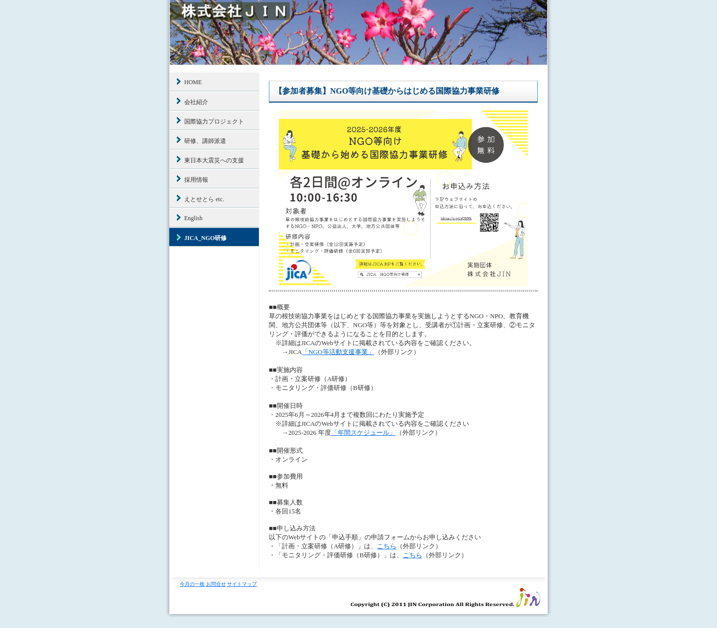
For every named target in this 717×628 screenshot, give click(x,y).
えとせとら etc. (204, 199)
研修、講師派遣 (205, 140)
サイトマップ (242, 584)
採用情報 (196, 179)
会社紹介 (196, 102)
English (193, 218)
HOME (193, 82)
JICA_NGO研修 (205, 238)
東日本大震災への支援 (214, 160)
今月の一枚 (192, 584)
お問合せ (216, 584)
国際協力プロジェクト (214, 121)
